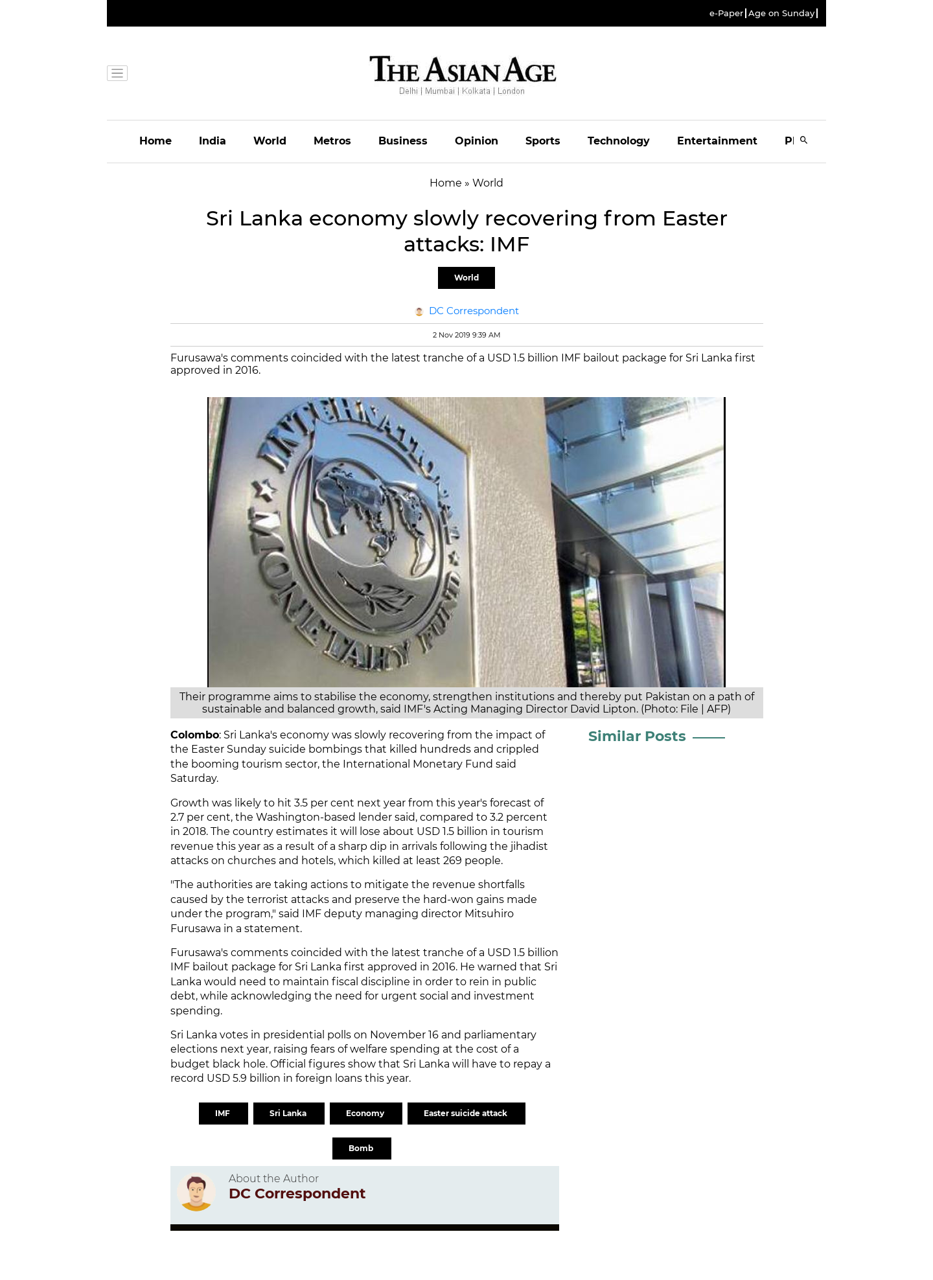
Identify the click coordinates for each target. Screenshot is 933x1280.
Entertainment (717, 141)
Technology (619, 141)
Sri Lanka (289, 1113)
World (269, 141)
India (212, 141)
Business (403, 141)
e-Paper (726, 13)
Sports (542, 141)
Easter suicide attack (466, 1113)
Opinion (476, 141)
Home (155, 141)
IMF (223, 1113)
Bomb (362, 1148)
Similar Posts (637, 736)
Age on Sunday (781, 13)
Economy (366, 1113)
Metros (332, 141)
